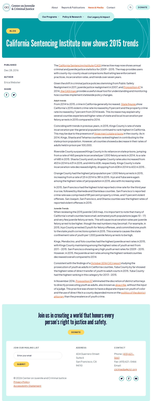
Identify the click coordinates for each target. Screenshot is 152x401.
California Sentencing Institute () (80, 65)
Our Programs (50, 16)
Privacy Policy (22, 381)
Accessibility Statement (27, 385)
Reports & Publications (73, 7)
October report (106, 263)
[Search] (130, 7)
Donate (142, 7)
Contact (111, 7)
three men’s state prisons (108, 133)
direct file (120, 284)
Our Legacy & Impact (98, 16)
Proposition (131, 87)
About (55, 7)
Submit (21, 364)
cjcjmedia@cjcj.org (125, 369)
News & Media (96, 7)
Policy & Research (73, 16)
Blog (13, 31)
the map (68, 90)
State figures (128, 104)
